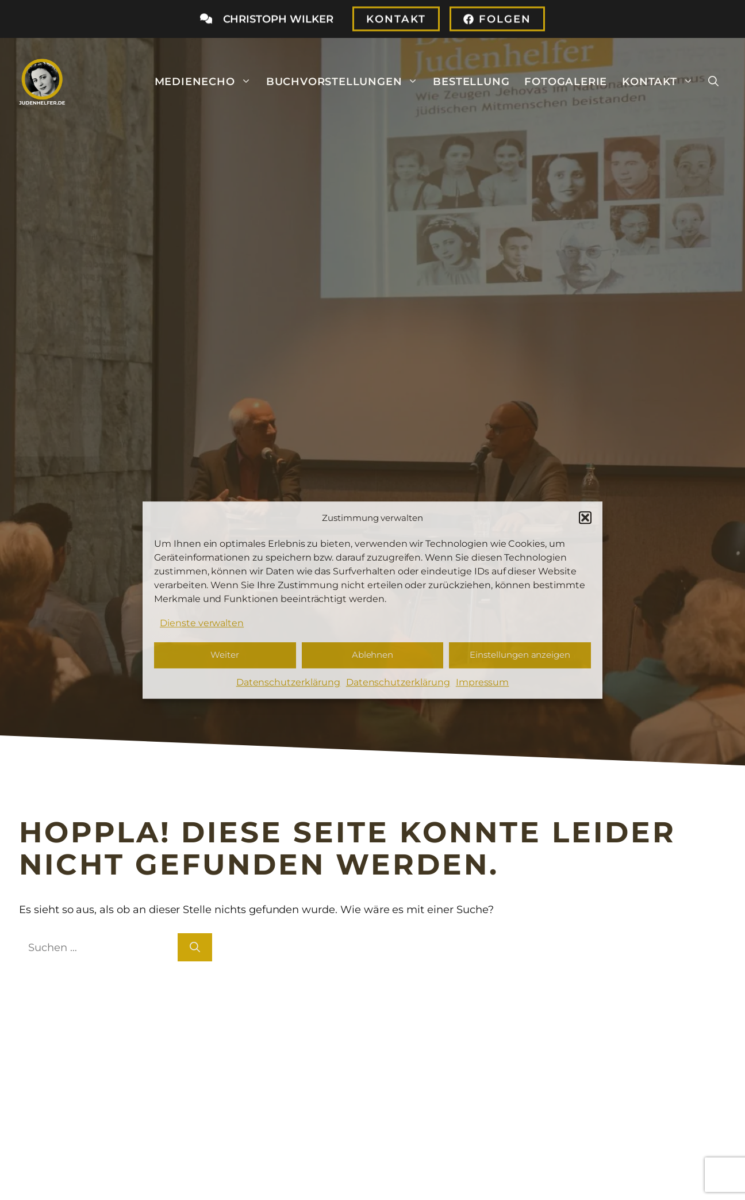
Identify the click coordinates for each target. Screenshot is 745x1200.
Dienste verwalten (202, 623)
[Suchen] (195, 947)
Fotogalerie (565, 81)
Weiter (224, 655)
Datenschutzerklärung (288, 682)
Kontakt (661, 81)
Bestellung (471, 81)
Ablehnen (373, 655)
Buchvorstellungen (346, 81)
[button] (585, 517)
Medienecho (207, 81)
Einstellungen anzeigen (520, 655)
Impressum (482, 682)
